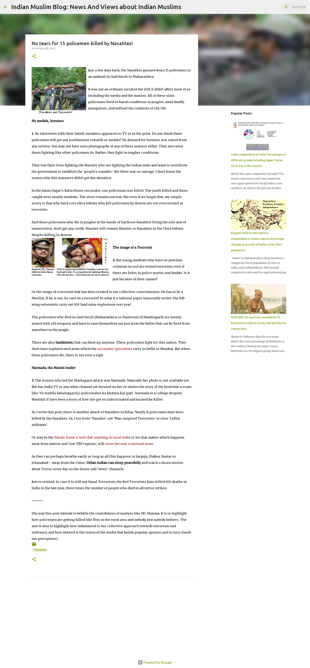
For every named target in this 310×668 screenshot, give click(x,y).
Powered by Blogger (155, 662)
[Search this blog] (286, 7)
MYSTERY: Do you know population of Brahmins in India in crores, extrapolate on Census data (258, 323)
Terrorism (39, 550)
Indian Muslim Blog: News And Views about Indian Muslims (96, 6)
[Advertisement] (112, 623)
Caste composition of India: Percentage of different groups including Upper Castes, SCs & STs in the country (258, 160)
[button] (34, 56)
